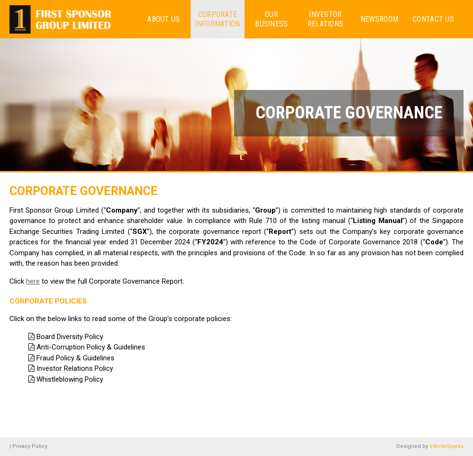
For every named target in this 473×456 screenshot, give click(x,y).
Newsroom (379, 19)
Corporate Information (217, 19)
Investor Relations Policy (74, 368)
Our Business (271, 19)
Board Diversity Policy (69, 336)
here (33, 281)
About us (163, 19)
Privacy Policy (29, 446)
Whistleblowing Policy (69, 379)
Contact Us (433, 19)
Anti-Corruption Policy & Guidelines (90, 347)
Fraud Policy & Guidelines (75, 358)
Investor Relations (325, 19)
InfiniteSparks (446, 446)
